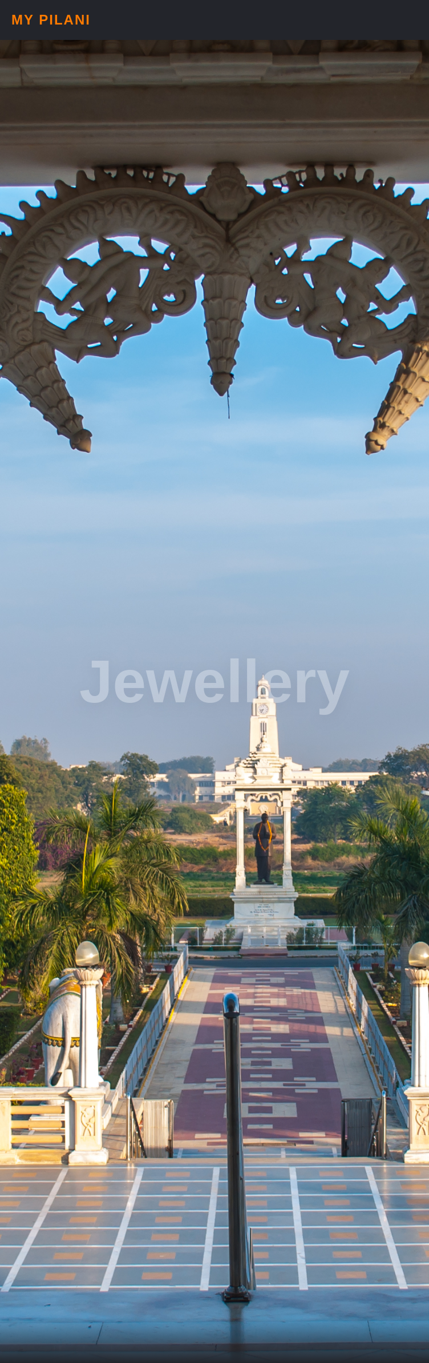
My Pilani (51, 19)
